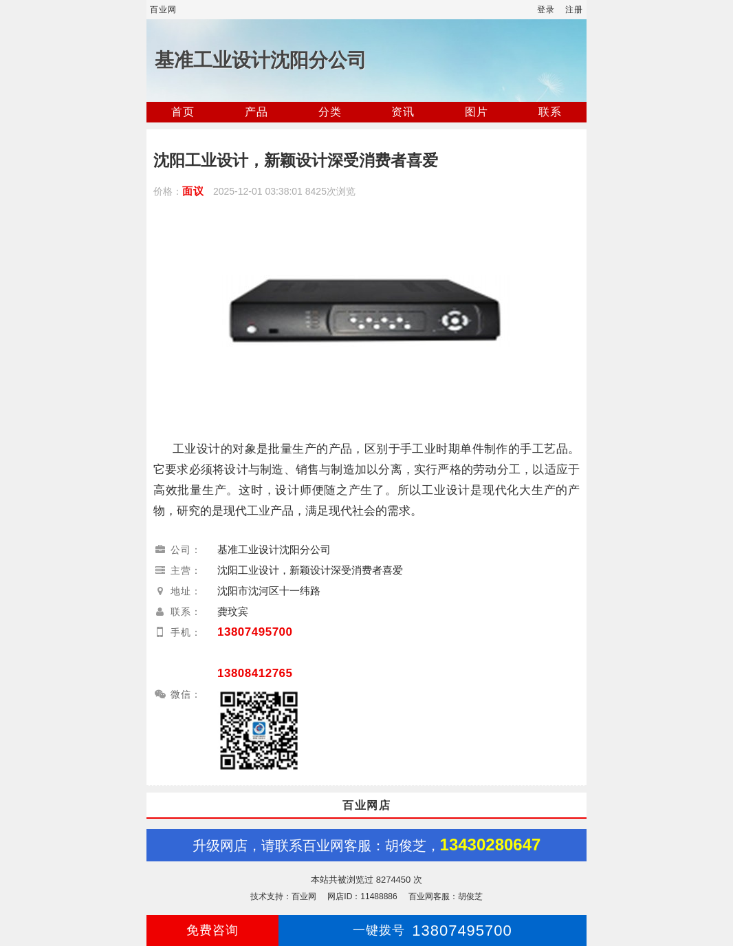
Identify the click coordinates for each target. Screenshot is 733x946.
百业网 (163, 9)
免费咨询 (212, 930)
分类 (330, 112)
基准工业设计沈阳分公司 (260, 60)
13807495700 (255, 631)
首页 (183, 112)
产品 (256, 112)
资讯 (403, 112)
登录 (546, 9)
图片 (476, 112)
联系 (550, 112)
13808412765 (255, 673)
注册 (574, 9)
